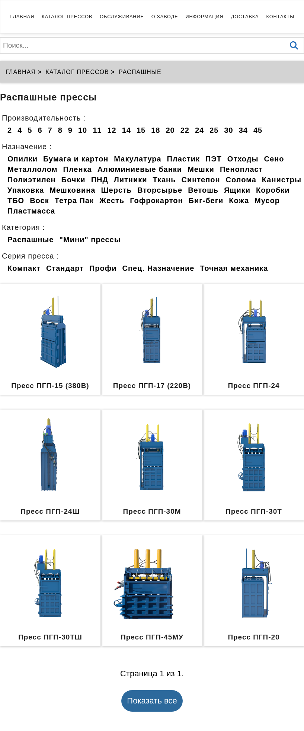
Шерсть (116, 190)
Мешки (201, 169)
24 (199, 130)
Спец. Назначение (158, 268)
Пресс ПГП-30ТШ (50, 637)
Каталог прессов (67, 16)
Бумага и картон (75, 159)
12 (111, 130)
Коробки (273, 190)
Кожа (239, 200)
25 (213, 130)
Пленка (77, 169)
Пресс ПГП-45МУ (152, 637)
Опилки (22, 159)
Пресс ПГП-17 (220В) (152, 385)
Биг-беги (206, 200)
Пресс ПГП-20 (253, 637)
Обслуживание (122, 16)
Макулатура (137, 159)
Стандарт (65, 268)
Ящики (237, 190)
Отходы (243, 159)
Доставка (245, 16)
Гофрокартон (156, 200)
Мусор (267, 200)
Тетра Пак (74, 200)
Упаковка (25, 190)
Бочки (73, 180)
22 (184, 130)
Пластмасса (31, 211)
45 (257, 130)
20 (170, 130)
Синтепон (200, 180)
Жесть (111, 200)
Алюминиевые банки (139, 169)
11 (97, 130)
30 (228, 130)
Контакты (280, 16)
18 (155, 130)
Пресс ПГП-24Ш (50, 511)
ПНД (99, 180)
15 (141, 130)
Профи (103, 268)
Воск (39, 200)
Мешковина (72, 190)
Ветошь (203, 190)
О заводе (164, 16)
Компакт (24, 268)
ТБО (15, 200)
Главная (22, 16)
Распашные (30, 239)
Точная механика (234, 268)
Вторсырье (159, 190)
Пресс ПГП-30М (152, 511)
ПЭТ (213, 159)
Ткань (164, 180)
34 (243, 130)
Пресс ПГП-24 (253, 385)
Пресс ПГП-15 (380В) (50, 385)
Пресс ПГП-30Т (253, 511)
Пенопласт (241, 169)
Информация (205, 16)
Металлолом (32, 169)
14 (126, 130)
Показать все (152, 700)
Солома (241, 180)
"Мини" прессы (90, 239)
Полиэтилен (31, 180)
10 (82, 130)
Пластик (183, 159)
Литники (130, 180)
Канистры (281, 180)
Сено (274, 159)
